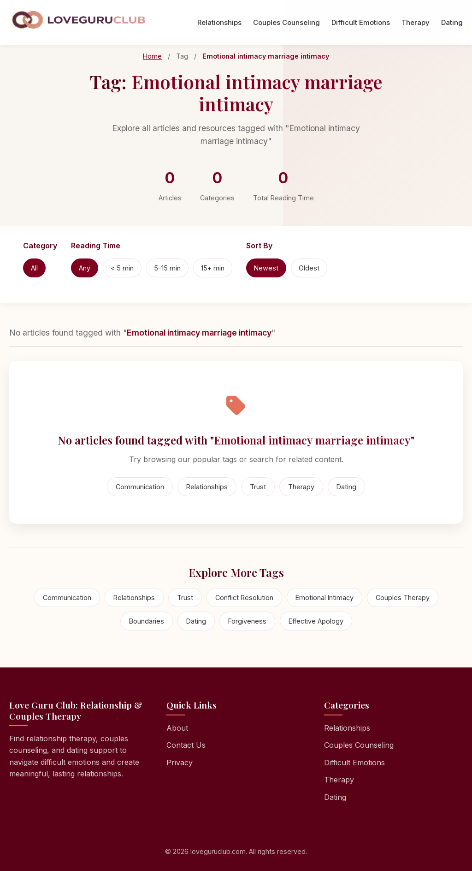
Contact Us (186, 745)
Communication (140, 487)
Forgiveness (247, 621)
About (177, 728)
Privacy (179, 762)
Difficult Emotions (360, 22)
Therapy (415, 22)
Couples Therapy (403, 597)
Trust (258, 487)
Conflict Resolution (244, 597)
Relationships (219, 22)
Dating (452, 22)
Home (152, 56)
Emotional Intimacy (324, 597)
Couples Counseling (286, 22)
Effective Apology (316, 621)
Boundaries (146, 621)
